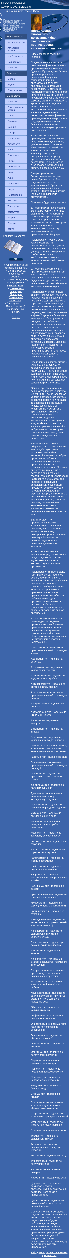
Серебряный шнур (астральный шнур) (16, 266)
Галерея (11, 73)
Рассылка (13, 67)
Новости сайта (14, 36)
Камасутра (13, 212)
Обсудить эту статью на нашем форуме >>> (49, 1254)
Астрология (14, 144)
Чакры (11, 161)
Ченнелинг (13, 183)
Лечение (12, 223)
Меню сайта (13, 96)
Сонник (12, 127)
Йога (10, 172)
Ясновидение (15, 195)
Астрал (11, 217)
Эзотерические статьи (16, 108)
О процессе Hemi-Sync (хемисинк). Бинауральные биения (16, 307)
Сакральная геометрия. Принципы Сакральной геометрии (16, 294)
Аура (10, 178)
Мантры (12, 132)
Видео (11, 84)
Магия (11, 115)
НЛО (10, 149)
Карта (11, 229)
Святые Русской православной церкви (17, 273)
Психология (14, 166)
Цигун (11, 189)
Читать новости (16, 42)
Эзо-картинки (15, 90)
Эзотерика (13, 155)
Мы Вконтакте (15, 56)
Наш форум (14, 62)
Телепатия (13, 206)
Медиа (11, 79)
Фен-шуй (12, 200)
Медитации (14, 138)
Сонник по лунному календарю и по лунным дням (17, 282)
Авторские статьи (13, 49)
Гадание (12, 121)
